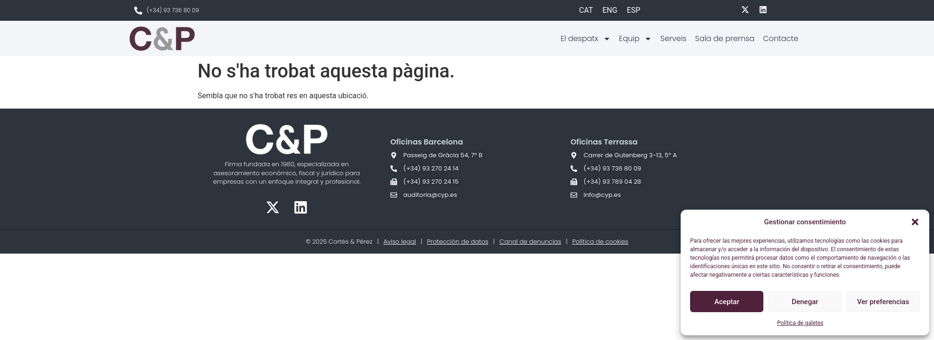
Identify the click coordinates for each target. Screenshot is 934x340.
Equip (635, 38)
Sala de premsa (724, 38)
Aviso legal (399, 241)
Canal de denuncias (531, 241)
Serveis (673, 38)
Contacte (780, 38)
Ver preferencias (883, 302)
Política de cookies (600, 241)
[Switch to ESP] (633, 10)
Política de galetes (800, 323)
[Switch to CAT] (585, 10)
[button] (915, 222)
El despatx (586, 38)
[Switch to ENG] (609, 10)
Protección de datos (457, 241)
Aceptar (726, 302)
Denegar (805, 302)
